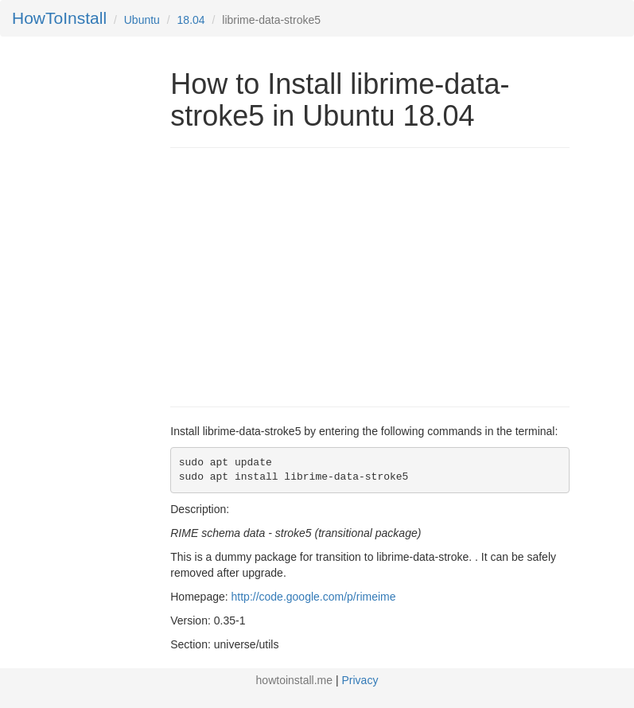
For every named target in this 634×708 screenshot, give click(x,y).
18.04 (191, 20)
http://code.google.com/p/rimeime (313, 596)
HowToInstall (59, 18)
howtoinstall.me (294, 680)
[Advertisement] (304, 275)
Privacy (360, 680)
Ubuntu (142, 20)
